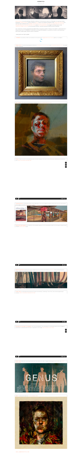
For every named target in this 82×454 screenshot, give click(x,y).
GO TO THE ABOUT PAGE (33, 395)
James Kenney (19, 21)
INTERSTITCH (40, 1)
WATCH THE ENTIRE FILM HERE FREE (24, 160)
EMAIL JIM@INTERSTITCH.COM (22, 451)
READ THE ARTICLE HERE (30, 204)
